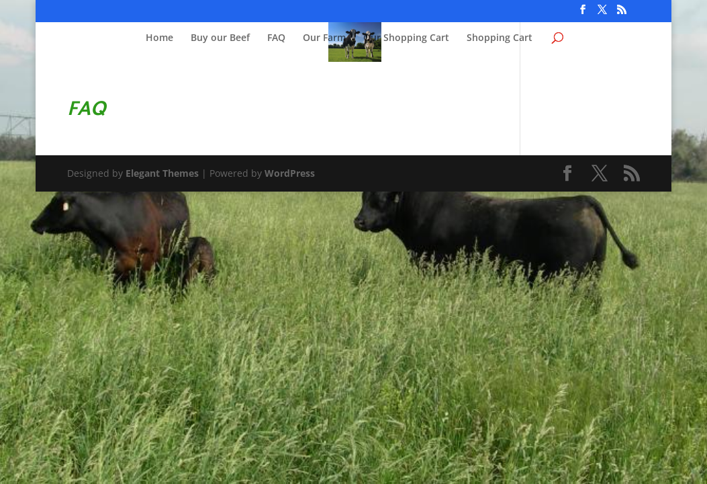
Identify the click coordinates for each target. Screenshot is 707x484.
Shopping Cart (499, 38)
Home (159, 38)
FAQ (276, 38)
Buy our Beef (220, 38)
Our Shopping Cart (406, 38)
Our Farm (324, 38)
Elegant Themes (162, 173)
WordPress (290, 173)
